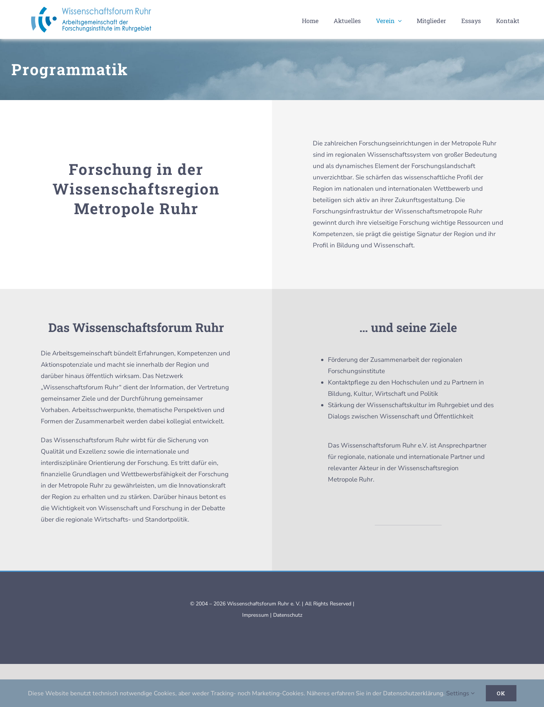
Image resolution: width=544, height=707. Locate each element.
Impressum (255, 615)
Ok (501, 693)
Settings (460, 693)
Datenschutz (287, 615)
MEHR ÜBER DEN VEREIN (408, 517)
